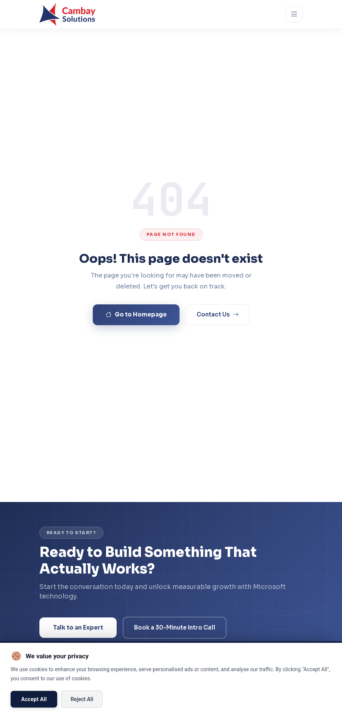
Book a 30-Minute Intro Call (174, 627)
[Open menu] (294, 14)
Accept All (34, 699)
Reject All (81, 699)
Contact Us (218, 314)
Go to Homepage (136, 314)
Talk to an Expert (78, 627)
